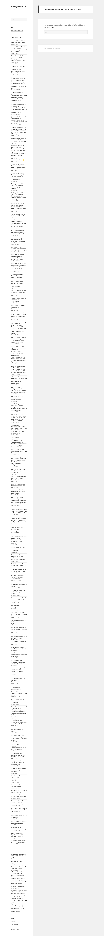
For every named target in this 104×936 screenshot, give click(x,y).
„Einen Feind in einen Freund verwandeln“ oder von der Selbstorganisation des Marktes (19, 599)
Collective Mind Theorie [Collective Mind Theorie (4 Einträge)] (15, 875)
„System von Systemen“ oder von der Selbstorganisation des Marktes (19, 584)
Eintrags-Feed (14, 924)
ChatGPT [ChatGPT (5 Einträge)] (20, 868)
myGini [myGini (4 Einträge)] (12, 895)
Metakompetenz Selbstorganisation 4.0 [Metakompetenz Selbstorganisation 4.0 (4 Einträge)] (18, 893)
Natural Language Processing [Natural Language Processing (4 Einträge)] (20, 895)
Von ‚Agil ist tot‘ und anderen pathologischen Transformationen (18, 299)
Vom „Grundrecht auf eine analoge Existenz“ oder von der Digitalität (19, 451)
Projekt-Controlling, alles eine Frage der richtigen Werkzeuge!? (18, 770)
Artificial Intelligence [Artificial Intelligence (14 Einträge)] (19, 867)
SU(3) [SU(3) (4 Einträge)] (22, 908)
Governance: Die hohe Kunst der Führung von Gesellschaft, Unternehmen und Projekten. (19, 802)
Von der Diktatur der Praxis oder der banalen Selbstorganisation (18, 549)
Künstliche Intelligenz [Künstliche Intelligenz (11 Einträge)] (18, 886)
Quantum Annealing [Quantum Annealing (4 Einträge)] (18, 896)
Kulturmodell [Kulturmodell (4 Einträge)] (14, 885)
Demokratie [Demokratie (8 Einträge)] (14, 877)
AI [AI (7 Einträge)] (26, 865)
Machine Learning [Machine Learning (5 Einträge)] (15, 888)
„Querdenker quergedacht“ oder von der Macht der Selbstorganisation (18, 577)
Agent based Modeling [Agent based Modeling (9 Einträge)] (17, 865)
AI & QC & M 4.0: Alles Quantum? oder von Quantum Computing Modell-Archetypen (19, 248)
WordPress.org (15, 929)
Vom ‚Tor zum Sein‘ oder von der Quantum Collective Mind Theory (18, 215)
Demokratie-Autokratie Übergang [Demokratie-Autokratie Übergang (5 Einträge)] (18, 878)
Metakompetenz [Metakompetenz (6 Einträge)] (15, 891)
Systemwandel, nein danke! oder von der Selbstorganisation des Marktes (19, 614)
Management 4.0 (18, 6)
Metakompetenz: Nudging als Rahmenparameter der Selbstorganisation (18, 701)
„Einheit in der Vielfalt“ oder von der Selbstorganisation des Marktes (19, 592)
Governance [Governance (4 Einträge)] (18, 881)
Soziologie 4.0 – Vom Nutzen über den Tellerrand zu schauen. (18, 729)
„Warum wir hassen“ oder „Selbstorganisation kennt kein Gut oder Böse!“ (19, 693)
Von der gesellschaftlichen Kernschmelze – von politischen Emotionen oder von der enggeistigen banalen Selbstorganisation (19, 176)
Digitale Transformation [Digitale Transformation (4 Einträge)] (15, 880)
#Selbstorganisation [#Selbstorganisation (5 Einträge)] (15, 860)
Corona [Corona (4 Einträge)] (22, 875)
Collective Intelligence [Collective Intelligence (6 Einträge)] (17, 871)
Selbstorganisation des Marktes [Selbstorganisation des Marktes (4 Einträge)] (17, 906)
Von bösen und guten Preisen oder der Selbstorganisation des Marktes (19, 629)
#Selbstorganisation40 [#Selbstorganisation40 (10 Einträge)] (18, 861)
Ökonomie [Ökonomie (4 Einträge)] (19, 911)
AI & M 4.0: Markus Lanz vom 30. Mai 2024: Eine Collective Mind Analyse (18, 292)
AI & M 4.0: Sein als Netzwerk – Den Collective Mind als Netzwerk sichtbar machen (19, 478)
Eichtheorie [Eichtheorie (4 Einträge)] (13, 881)
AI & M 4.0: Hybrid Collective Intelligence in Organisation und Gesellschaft (18, 491)
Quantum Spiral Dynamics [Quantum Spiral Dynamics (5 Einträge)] (17, 898)
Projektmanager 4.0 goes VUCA (19, 790)
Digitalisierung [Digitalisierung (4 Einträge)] (23, 880)
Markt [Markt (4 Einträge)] (25, 890)
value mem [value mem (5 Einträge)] (14, 911)
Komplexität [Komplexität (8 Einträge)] (15, 883)
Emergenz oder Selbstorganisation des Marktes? (16, 607)
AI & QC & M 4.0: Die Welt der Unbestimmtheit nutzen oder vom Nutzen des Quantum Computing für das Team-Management (18, 267)
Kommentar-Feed (15, 927)
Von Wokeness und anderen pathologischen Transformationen (18, 307)
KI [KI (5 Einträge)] (26, 881)
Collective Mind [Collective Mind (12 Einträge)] (17, 873)
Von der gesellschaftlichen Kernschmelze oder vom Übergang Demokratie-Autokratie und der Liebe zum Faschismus (18, 196)
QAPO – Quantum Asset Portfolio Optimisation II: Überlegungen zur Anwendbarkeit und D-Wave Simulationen (18, 59)
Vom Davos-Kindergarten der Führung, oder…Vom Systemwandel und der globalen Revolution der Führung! (18, 671)
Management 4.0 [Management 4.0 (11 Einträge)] (17, 890)
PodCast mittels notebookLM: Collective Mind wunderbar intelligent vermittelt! (18, 275)
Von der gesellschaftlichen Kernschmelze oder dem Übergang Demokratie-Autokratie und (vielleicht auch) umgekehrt (19, 207)
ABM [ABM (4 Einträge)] (12, 863)
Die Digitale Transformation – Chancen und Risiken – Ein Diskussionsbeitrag (18, 762)
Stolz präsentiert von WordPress (52, 48)
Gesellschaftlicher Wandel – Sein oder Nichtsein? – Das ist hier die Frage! (18, 649)
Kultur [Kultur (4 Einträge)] (20, 883)
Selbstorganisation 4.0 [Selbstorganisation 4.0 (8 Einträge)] (17, 905)
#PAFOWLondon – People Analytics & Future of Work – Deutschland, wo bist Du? (18, 755)
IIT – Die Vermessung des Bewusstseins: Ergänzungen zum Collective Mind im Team (18, 232)
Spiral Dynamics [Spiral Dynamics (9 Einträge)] (16, 908)
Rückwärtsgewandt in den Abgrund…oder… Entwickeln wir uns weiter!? (18, 348)
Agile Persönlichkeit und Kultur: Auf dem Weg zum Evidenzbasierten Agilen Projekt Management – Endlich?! (19, 540)
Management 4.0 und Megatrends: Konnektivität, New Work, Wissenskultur (18, 662)
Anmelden (13, 921)
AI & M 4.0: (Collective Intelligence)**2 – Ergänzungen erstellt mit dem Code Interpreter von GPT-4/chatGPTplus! (19, 380)
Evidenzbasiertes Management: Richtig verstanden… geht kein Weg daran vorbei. (19, 810)
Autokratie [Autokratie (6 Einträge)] (14, 868)
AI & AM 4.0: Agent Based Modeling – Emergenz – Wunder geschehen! (17, 398)
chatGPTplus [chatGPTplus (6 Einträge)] (14, 870)
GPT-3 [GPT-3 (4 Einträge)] (23, 881)
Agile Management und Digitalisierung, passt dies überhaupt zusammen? (17, 835)
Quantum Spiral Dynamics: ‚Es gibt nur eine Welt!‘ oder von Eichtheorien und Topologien (18, 139)
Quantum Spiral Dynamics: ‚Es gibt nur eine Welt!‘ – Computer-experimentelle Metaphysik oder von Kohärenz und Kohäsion (19, 120)
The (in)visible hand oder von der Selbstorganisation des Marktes (18, 621)
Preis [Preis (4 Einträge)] (12, 896)
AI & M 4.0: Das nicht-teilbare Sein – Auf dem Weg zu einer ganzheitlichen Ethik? (18, 470)
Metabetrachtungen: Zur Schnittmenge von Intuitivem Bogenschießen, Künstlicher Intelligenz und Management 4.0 (18, 520)
